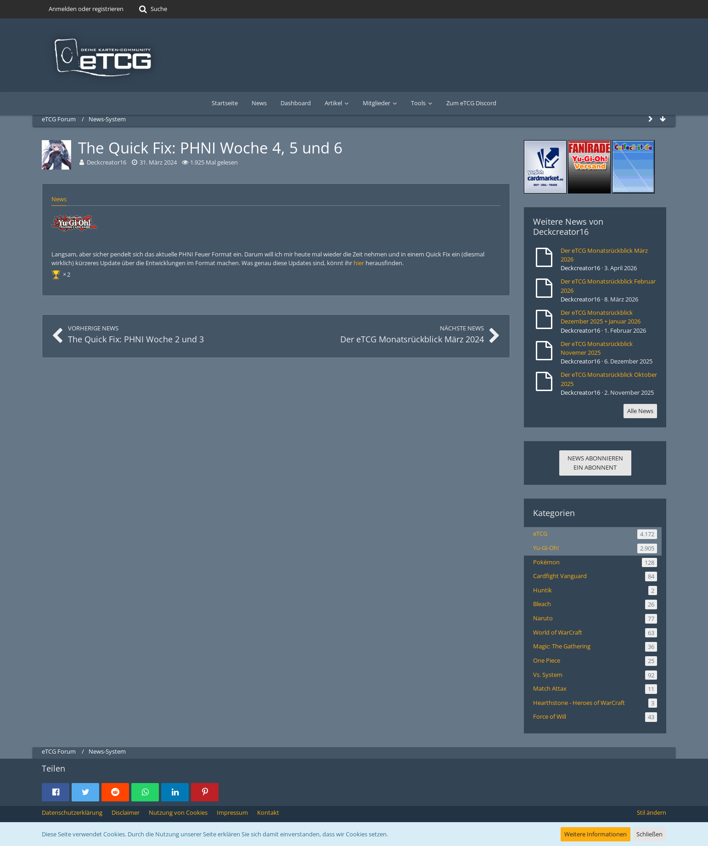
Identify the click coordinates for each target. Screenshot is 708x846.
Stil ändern (651, 812)
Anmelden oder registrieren (86, 9)
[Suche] (152, 9)
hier (359, 263)
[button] (55, 792)
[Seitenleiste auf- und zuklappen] (650, 119)
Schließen (649, 834)
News (59, 199)
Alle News (640, 411)
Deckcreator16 (561, 231)
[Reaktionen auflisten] (62, 273)
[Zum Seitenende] (662, 119)
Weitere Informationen (595, 834)
